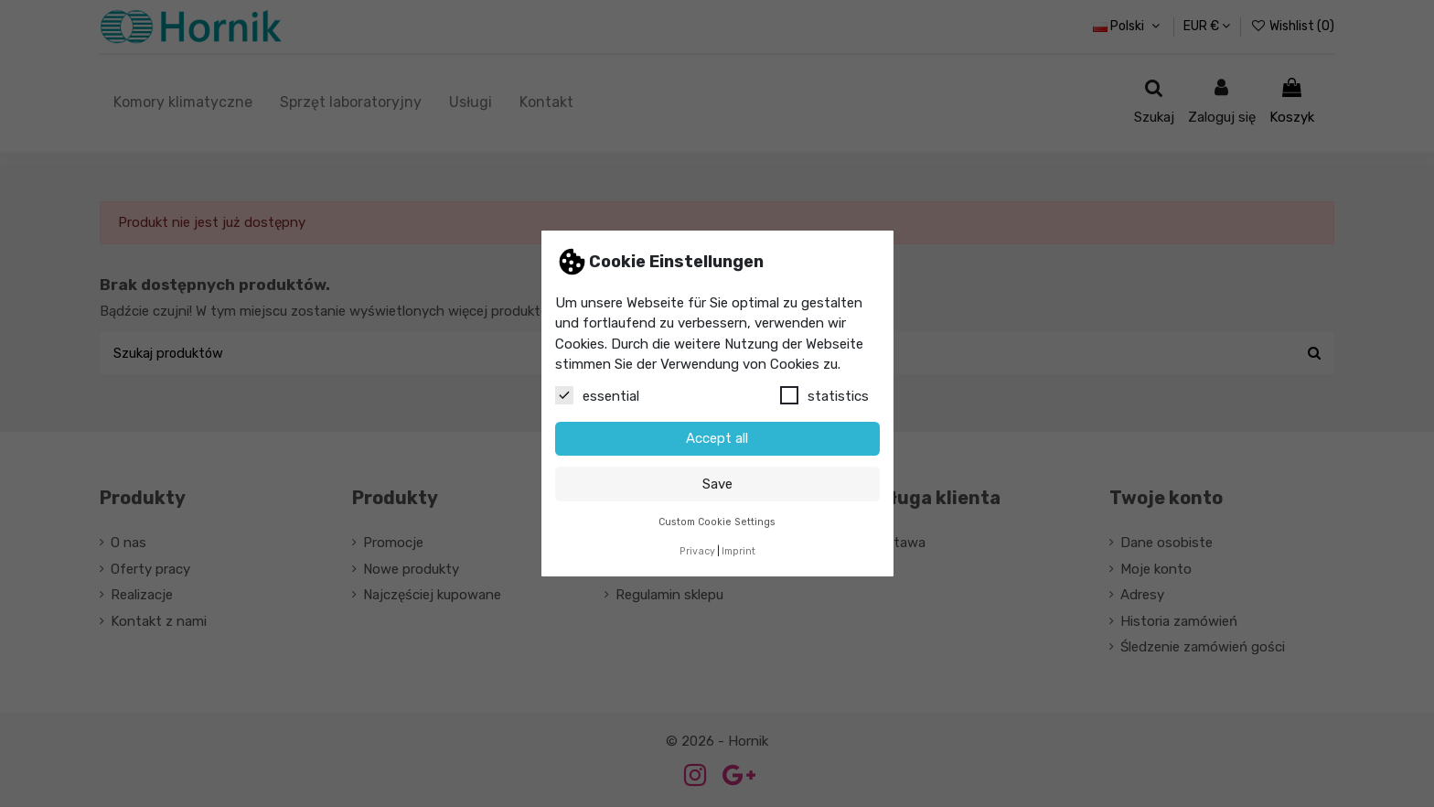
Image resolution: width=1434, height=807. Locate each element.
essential (597, 395)
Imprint (738, 551)
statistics (824, 395)
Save (717, 484)
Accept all (717, 438)
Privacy (697, 551)
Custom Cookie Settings (717, 522)
